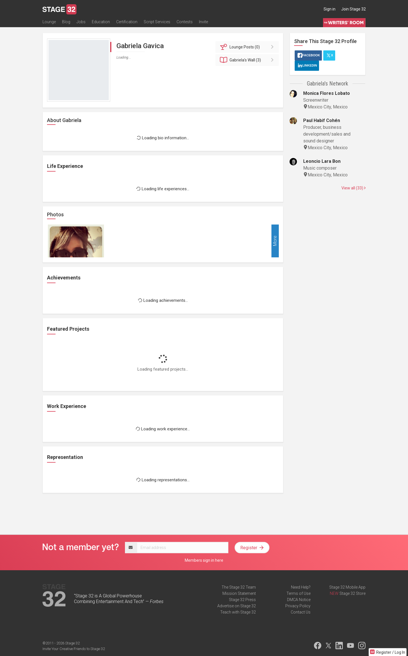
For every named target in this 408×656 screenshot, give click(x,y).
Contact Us (301, 612)
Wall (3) (248, 60)
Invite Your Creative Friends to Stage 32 (73, 649)
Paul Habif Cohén (321, 120)
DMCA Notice (299, 599)
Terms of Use (298, 593)
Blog (66, 22)
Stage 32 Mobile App (347, 587)
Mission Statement (239, 593)
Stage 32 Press (242, 599)
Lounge (49, 22)
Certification (126, 22)
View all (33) (353, 188)
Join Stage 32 (353, 9)
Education (101, 22)
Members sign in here (204, 560)
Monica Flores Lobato (326, 93)
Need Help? (301, 587)
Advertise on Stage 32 (236, 606)
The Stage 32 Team (239, 587)
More (275, 241)
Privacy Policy (298, 606)
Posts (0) (248, 47)
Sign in (329, 9)
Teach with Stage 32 (238, 612)
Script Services (157, 22)
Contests (185, 22)
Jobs (81, 22)
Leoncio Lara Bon (322, 161)
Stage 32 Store (352, 593)
